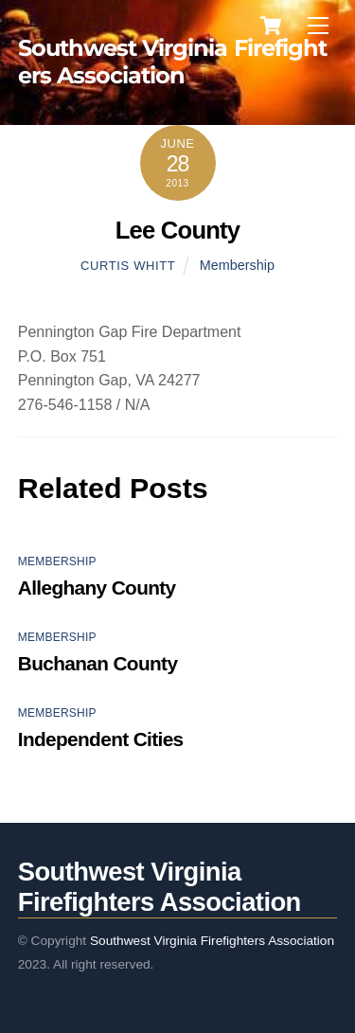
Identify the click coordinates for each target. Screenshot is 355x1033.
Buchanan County (98, 663)
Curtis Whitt (127, 265)
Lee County (177, 230)
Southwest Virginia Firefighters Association (212, 941)
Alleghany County (97, 587)
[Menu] (318, 26)
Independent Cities (101, 739)
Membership (237, 265)
